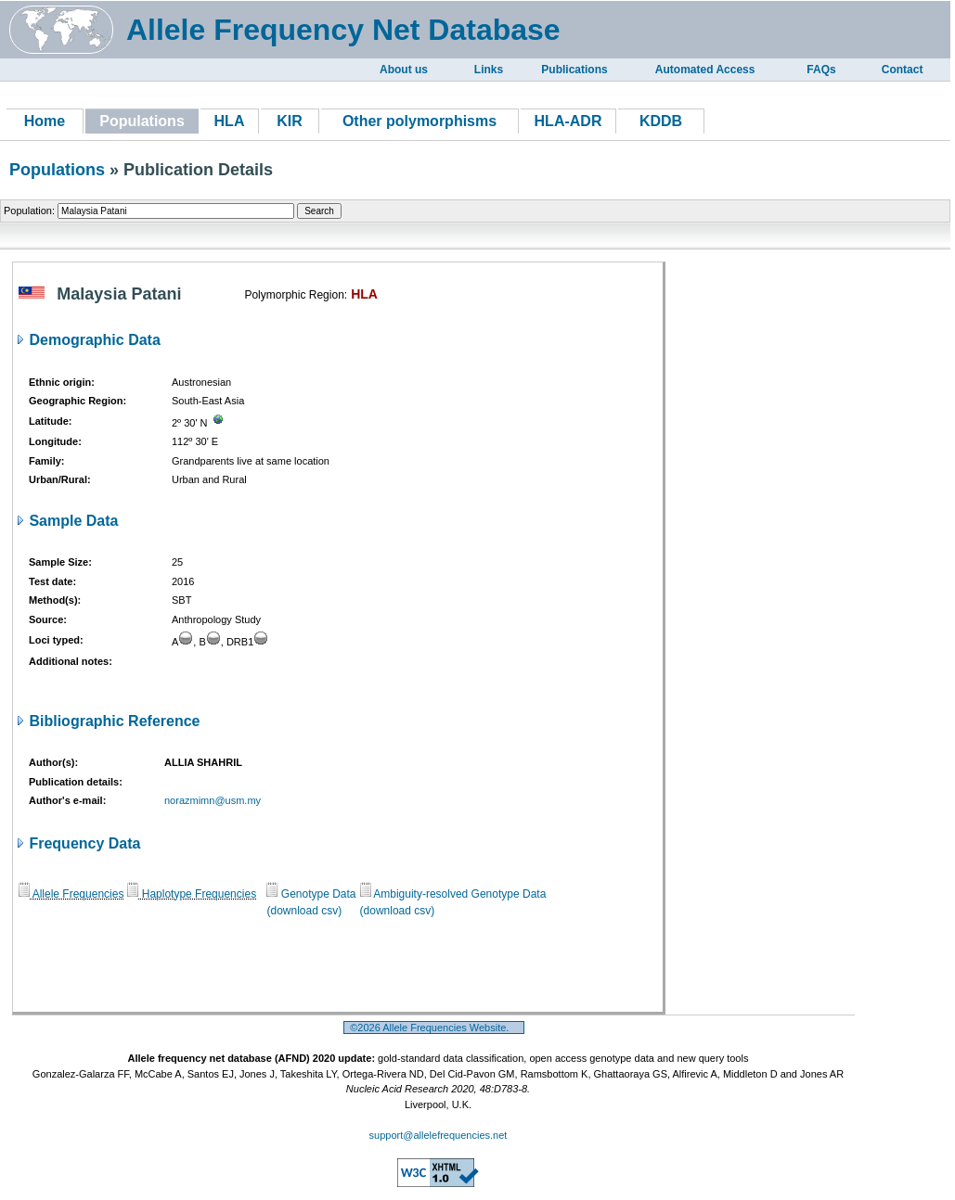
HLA (229, 121)
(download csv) (304, 910)
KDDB (660, 121)
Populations (57, 169)
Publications (574, 69)
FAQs (821, 69)
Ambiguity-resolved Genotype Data (453, 893)
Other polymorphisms (419, 121)
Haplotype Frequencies (191, 893)
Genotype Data (310, 893)
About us (404, 69)
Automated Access (705, 69)
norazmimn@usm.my (212, 800)
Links (488, 69)
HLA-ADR (568, 121)
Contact (902, 69)
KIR (290, 121)
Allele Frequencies (71, 893)
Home (44, 121)
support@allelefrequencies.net (438, 1135)
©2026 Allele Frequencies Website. (433, 1027)
